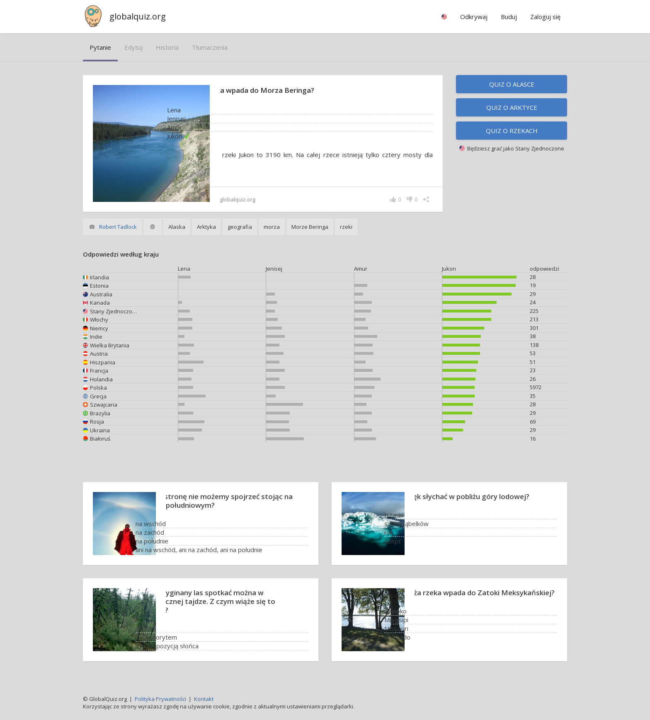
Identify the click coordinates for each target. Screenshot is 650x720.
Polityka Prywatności (160, 699)
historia (167, 47)
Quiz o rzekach (512, 130)
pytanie (100, 47)
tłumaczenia (210, 47)
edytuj (133, 47)
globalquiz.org (137, 16)
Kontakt (203, 699)
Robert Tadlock (118, 226)
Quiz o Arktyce (511, 107)
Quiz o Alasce (511, 84)
